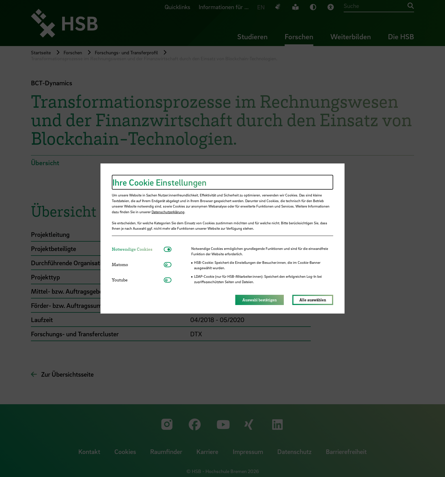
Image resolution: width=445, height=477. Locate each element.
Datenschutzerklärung (168, 212)
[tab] (138, 249)
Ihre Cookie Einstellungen (159, 182)
